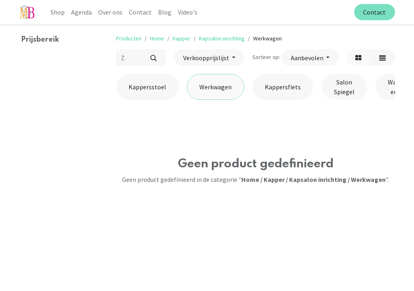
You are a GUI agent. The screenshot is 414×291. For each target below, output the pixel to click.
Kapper (181, 38)
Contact (374, 12)
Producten (129, 38)
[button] (309, 57)
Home (157, 38)
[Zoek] (153, 57)
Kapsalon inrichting (222, 38)
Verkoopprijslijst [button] (206, 58)
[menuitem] (57, 12)
